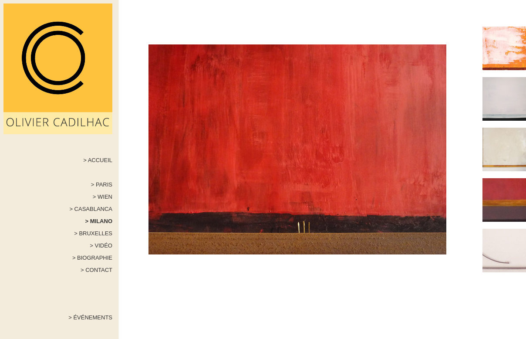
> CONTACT (96, 270)
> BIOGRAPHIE (92, 257)
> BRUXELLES (93, 233)
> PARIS (101, 184)
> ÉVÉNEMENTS (90, 317)
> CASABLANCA (90, 209)
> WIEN (102, 196)
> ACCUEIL (97, 160)
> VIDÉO (101, 245)
